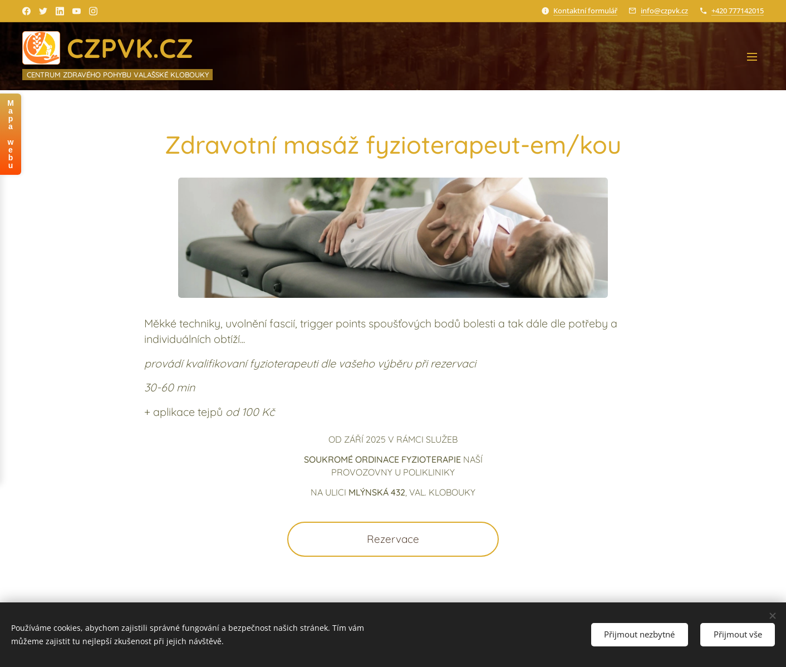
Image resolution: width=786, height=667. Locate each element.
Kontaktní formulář (585, 11)
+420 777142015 (737, 11)
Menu (752, 56)
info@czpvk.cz (664, 11)
